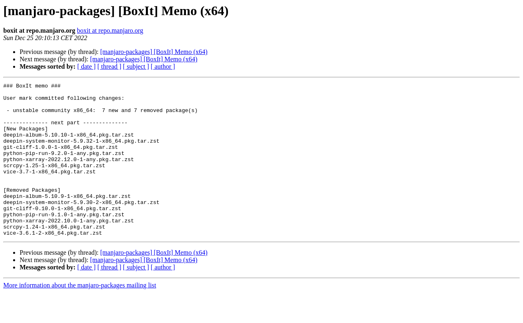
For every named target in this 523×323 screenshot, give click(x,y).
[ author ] (163, 66)
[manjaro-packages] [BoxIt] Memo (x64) (154, 51)
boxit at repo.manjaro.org (110, 30)
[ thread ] (109, 66)
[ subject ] (136, 66)
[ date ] (86, 66)
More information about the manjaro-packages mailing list (79, 315)
